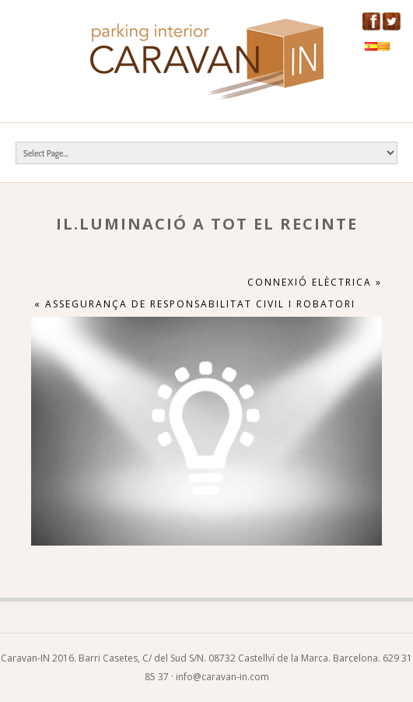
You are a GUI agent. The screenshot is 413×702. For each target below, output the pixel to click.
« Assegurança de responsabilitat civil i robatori (194, 304)
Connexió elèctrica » (314, 282)
